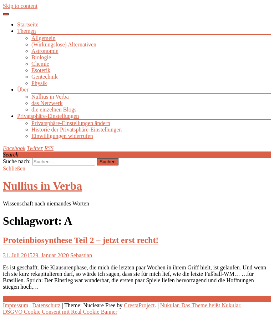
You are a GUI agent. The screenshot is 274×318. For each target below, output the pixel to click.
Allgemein (43, 38)
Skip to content (20, 6)
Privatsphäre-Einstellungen (48, 116)
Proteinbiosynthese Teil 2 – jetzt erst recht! (80, 240)
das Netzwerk (47, 103)
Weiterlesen (16, 299)
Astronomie (45, 51)
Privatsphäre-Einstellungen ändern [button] (70, 123)
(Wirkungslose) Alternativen (63, 44)
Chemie (40, 64)
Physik (39, 83)
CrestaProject (139, 305)
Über (23, 89)
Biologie (41, 57)
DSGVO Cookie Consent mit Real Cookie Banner (60, 312)
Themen (26, 31)
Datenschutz (46, 305)
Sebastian (81, 255)
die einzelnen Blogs (53, 109)
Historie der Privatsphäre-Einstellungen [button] (76, 129)
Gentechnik (44, 77)
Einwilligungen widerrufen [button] (62, 136)
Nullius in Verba (50, 97)
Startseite (28, 24)
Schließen (14, 168)
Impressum (15, 305)
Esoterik (40, 70)
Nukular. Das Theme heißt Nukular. (201, 305)
